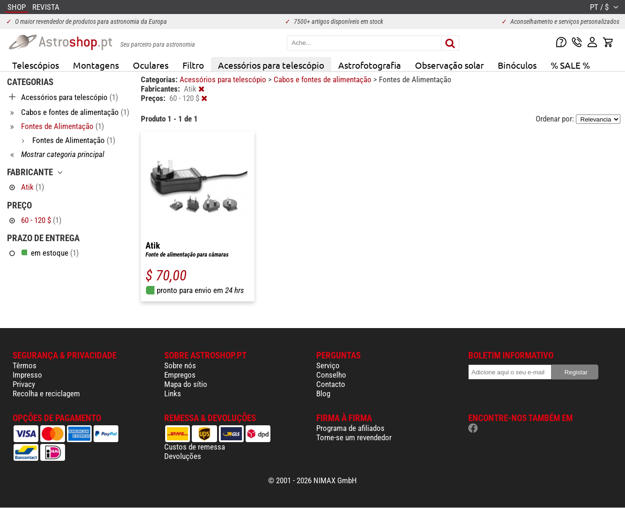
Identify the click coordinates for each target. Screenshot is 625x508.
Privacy (24, 384)
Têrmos (24, 365)
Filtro (193, 65)
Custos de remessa (194, 446)
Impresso (27, 374)
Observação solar (449, 65)
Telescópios (35, 65)
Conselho (331, 374)
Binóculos (517, 65)
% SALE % (570, 65)
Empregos (180, 374)
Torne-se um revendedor (354, 437)
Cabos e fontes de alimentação (323, 79)
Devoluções (182, 456)
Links (172, 393)
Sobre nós (180, 365)
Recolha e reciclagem (46, 393)
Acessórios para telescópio (271, 65)
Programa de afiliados (350, 428)
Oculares (150, 65)
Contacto (330, 384)
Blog (323, 393)
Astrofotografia (369, 65)
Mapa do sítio (185, 384)
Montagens (96, 65)
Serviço (328, 365)
